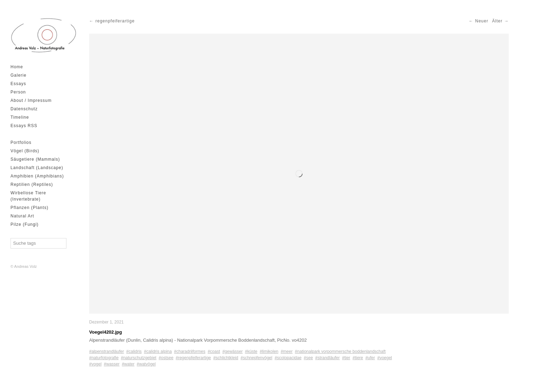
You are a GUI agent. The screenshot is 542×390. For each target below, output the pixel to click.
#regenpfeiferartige (193, 357)
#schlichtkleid (225, 357)
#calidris (134, 351)
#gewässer (232, 351)
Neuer (481, 21)
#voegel (384, 357)
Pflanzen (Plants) (29, 207)
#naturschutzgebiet (138, 357)
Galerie (18, 75)
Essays (18, 83)
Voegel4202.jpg (105, 332)
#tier (346, 357)
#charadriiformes (189, 351)
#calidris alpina (158, 351)
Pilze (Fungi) (24, 224)
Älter (497, 21)
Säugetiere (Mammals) (35, 159)
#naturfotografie (104, 357)
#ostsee (166, 357)
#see (308, 357)
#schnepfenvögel (256, 357)
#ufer (370, 357)
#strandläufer (327, 357)
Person (18, 92)
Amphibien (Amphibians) (37, 176)
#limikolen (269, 351)
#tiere (357, 357)
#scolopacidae (287, 357)
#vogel (95, 364)
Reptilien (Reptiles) (31, 184)
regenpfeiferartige (115, 21)
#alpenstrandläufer (106, 351)
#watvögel (146, 364)
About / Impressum (31, 100)
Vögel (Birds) (24, 150)
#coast (214, 351)
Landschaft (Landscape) (36, 167)
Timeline (19, 117)
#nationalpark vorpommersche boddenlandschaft (340, 351)
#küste (251, 351)
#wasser (112, 364)
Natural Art (22, 216)
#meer (287, 351)
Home (16, 66)
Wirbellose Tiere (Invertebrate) (28, 196)
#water (128, 364)
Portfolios (20, 142)
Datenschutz (24, 108)
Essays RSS (23, 125)
